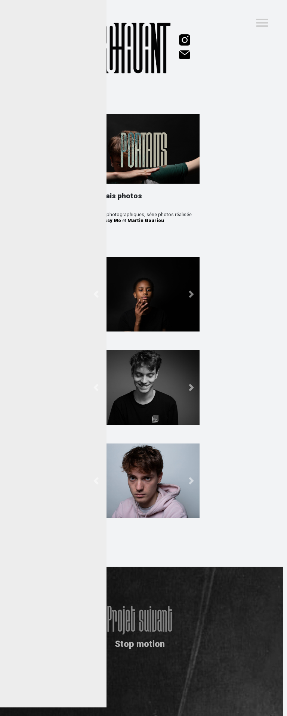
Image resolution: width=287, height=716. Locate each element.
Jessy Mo (110, 220)
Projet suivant (140, 613)
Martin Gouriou (145, 220)
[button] (95, 294)
